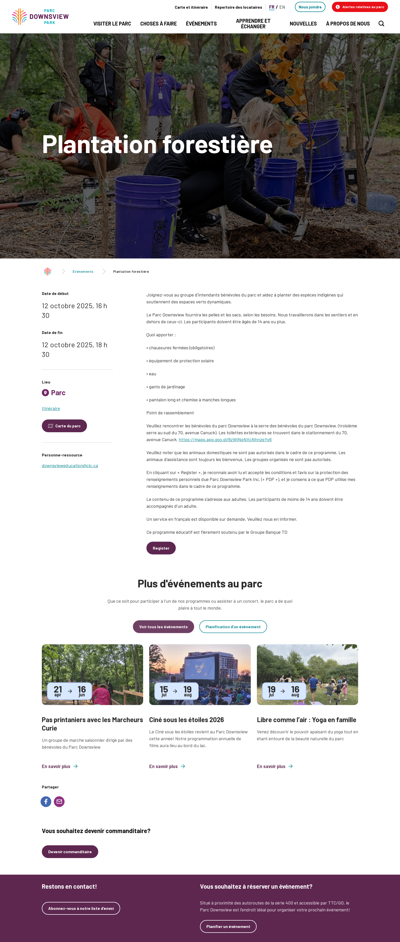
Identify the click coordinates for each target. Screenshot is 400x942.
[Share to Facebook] (46, 801)
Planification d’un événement (233, 631)
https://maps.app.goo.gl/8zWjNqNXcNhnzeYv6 (225, 439)
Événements (83, 271)
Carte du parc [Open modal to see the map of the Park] (68, 425)
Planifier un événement (228, 926)
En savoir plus (60, 772)
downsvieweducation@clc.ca (70, 465)
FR (271, 7)
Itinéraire (51, 408)
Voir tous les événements (163, 631)
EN (282, 7)
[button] (360, 7)
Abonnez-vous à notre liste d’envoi (81, 908)
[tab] (77, 394)
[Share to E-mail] (59, 801)
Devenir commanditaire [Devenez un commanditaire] (70, 851)
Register (161, 548)
